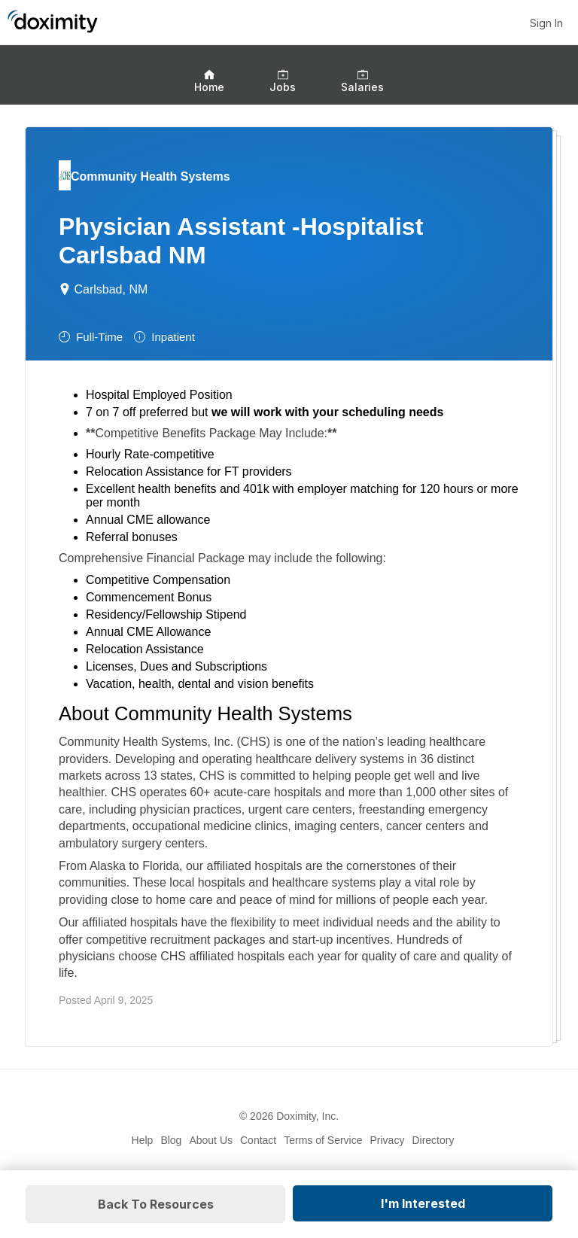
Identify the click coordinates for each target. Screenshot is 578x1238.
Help (143, 1140)
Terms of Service (323, 1140)
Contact (258, 1140)
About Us (211, 1140)
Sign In (546, 23)
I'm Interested (423, 1203)
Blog (170, 1140)
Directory (433, 1140)
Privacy (387, 1140)
